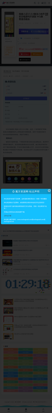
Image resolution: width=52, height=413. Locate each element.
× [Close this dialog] (49, 190)
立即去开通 (7, 216)
